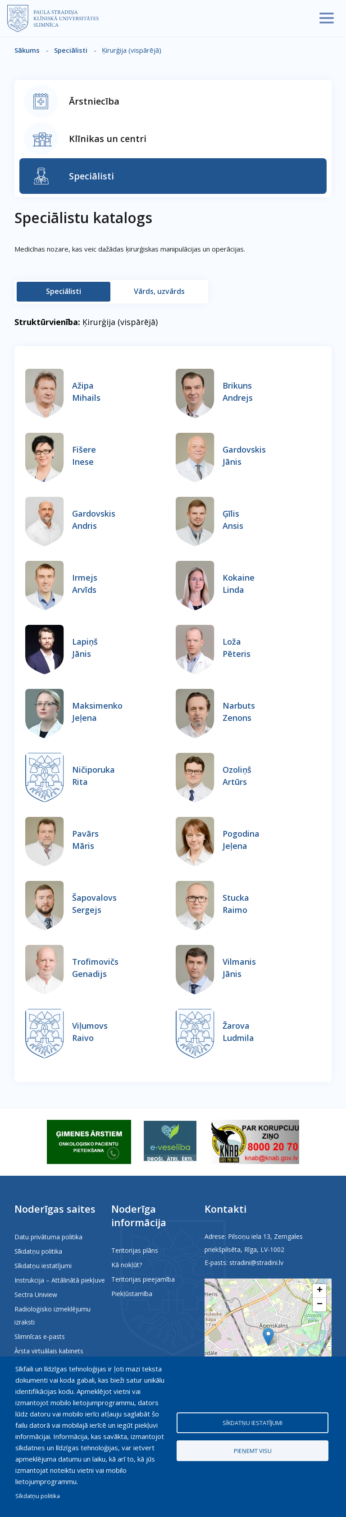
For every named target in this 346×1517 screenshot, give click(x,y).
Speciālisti (70, 50)
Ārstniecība (94, 101)
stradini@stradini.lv (256, 1262)
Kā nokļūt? (126, 1264)
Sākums (27, 50)
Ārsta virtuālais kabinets (48, 1351)
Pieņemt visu (253, 1451)
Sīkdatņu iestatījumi (43, 1265)
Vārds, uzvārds (159, 291)
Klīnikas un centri (107, 139)
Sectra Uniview (35, 1294)
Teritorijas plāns (134, 1250)
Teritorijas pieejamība (143, 1279)
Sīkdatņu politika (38, 1251)
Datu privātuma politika (48, 1237)
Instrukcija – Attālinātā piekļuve (59, 1280)
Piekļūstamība (131, 1293)
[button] (268, 1337)
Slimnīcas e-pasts (39, 1336)
